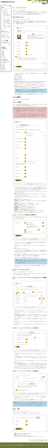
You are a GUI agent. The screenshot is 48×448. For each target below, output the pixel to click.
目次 (3, 7)
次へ (38, 1)
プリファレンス (5, 33)
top (45, 440)
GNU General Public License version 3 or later (39, 444)
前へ (34, 1)
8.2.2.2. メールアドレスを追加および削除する (6, 15)
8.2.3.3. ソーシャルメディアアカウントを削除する (6, 26)
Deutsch (3, 64)
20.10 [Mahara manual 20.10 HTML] (3, 55)
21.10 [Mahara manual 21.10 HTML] (3, 53)
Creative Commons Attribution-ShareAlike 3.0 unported (23, 444)
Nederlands (4, 69)
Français (3, 67)
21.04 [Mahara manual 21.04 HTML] (3, 54)
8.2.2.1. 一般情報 (5, 13)
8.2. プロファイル (5, 9)
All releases (4, 57)
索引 (41, 1)
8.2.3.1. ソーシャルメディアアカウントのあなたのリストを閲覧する (6, 20)
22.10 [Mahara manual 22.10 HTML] (3, 50)
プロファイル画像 (5, 37)
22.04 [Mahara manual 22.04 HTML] (3, 52)
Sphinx (21, 445)
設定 (45, 1)
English (3, 65)
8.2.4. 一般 (4, 29)
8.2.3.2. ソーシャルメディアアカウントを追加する (6, 23)
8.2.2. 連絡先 (4, 12)
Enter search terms (5, 42)
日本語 (3, 68)
